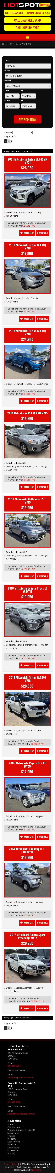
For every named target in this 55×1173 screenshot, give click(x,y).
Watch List (29, 233)
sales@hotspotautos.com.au (21, 1113)
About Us (11, 1144)
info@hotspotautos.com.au (20, 1077)
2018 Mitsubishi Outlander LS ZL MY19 (27, 500)
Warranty (11, 1138)
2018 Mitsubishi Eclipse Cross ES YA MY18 (27, 590)
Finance (11, 1135)
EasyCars (36, 1170)
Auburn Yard (13, 1133)
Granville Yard (13, 1127)
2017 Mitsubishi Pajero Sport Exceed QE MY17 (27, 936)
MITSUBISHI (25, 44)
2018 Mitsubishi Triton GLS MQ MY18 (27, 332)
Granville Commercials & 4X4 (21, 1130)
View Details (42, 233)
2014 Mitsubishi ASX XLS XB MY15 (27, 413)
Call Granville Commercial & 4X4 (27, 12)
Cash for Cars (13, 1141)
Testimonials (13, 1147)
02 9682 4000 (13, 1102)
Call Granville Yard (27, 20)
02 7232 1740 (28, 225)
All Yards (14, 44)
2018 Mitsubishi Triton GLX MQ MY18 (27, 246)
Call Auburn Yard (27, 27)
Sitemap (11, 1153)
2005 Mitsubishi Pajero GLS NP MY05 (27, 765)
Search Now (27, 119)
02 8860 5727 (37, 744)
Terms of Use (11, 1164)
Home (5, 44)
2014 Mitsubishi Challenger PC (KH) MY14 (27, 850)
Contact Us (12, 1150)
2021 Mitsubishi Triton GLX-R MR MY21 (27, 161)
